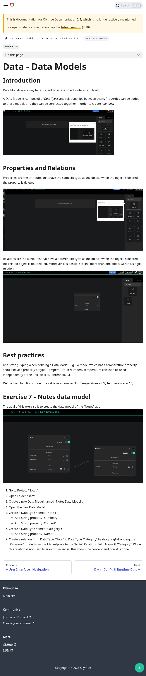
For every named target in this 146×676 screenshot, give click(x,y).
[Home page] (6, 38)
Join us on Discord (17, 617)
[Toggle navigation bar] (5, 5)
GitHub (9, 645)
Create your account (18, 623)
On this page (14, 55)
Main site (9, 596)
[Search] (128, 5)
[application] (139, 668)
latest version (71, 27)
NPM (8, 650)
